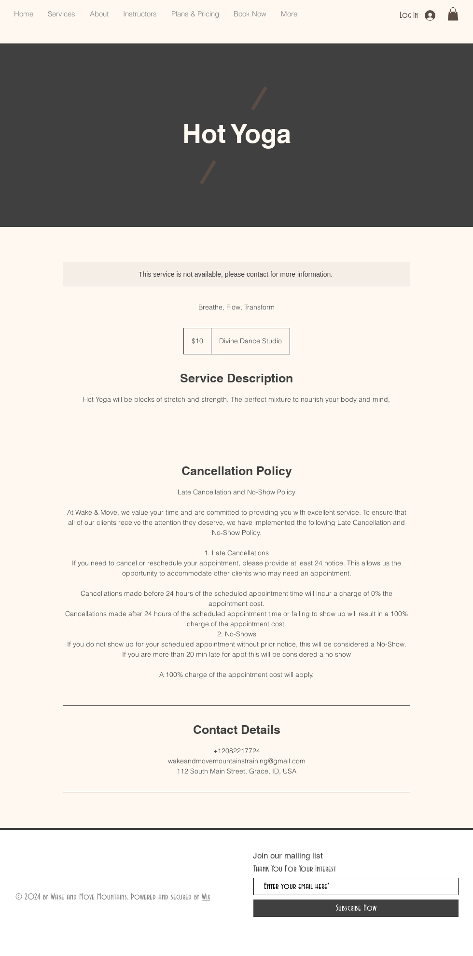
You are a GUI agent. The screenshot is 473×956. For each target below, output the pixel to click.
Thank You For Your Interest (294, 868)
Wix (206, 896)
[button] (453, 13)
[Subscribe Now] (356, 908)
